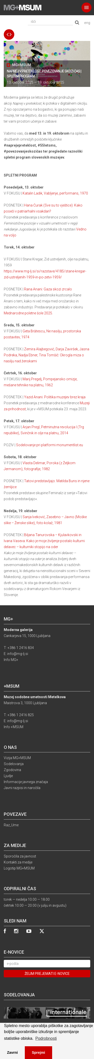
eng (87, 23)
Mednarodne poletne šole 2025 (28, 313)
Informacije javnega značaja (26, 782)
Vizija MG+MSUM (17, 758)
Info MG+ (11, 660)
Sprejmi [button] (38, 1053)
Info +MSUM (13, 727)
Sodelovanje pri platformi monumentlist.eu (49, 445)
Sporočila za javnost (20, 856)
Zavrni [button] (12, 1053)
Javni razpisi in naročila (22, 788)
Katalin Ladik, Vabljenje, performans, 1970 (55, 193)
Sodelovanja (14, 764)
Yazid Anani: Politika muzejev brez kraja (54, 397)
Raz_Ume (11, 825)
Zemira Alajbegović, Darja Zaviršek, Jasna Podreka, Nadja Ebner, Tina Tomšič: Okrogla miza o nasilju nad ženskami (46, 355)
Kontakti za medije (18, 862)
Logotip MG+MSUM (19, 868)
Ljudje (8, 776)
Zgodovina (12, 770)
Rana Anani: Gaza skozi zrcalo (48, 289)
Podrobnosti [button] (46, 1038)
